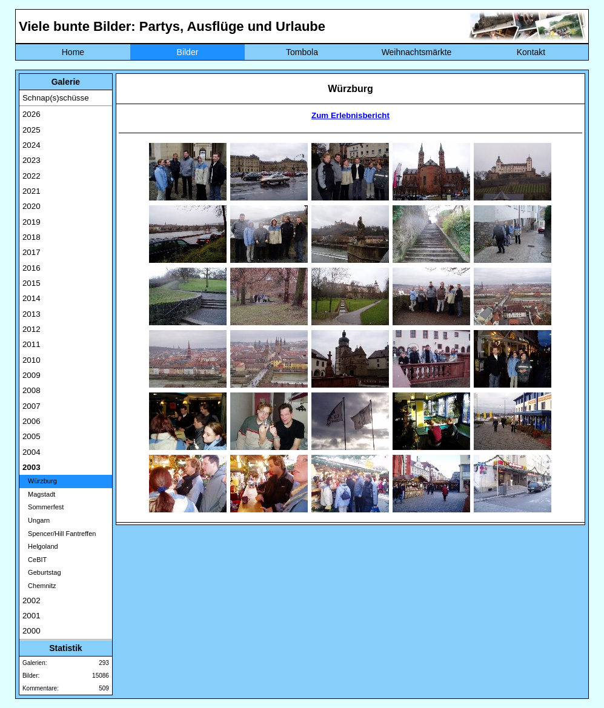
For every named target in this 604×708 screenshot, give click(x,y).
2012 (31, 329)
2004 (31, 452)
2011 (31, 344)
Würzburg (39, 481)
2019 (31, 222)
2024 (31, 145)
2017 (31, 252)
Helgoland (40, 546)
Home (73, 52)
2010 (31, 360)
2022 (31, 175)
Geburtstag (41, 572)
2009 (31, 375)
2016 (31, 268)
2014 (31, 298)
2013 (31, 314)
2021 (31, 191)
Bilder (188, 52)
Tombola (302, 52)
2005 (31, 436)
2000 (31, 630)
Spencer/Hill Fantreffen (59, 533)
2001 (31, 615)
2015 (31, 283)
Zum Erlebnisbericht (350, 115)
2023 (31, 160)
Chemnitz (39, 585)
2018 (31, 237)
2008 (31, 390)
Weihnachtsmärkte (417, 52)
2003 (31, 467)
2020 (31, 206)
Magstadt (38, 494)
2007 (31, 406)
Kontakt (531, 52)
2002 (31, 600)
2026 (31, 114)
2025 (31, 129)
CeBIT (34, 559)
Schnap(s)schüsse (55, 97)
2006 (31, 421)
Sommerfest (43, 507)
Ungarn (36, 520)
